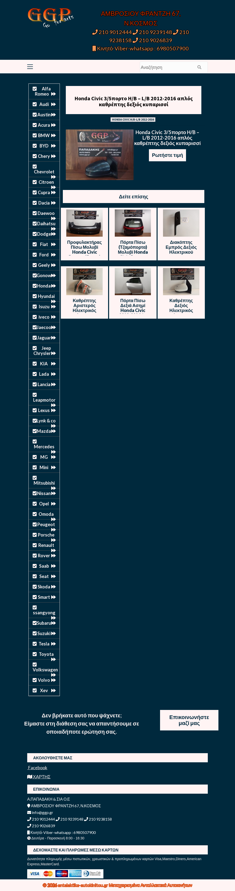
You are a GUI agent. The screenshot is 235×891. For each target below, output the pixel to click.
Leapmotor (44, 400)
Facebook (37, 767)
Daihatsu (46, 223)
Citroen (46, 182)
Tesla (44, 643)
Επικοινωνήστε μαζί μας (189, 720)
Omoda (46, 514)
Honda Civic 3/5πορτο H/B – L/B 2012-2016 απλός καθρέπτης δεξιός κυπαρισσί (133, 101)
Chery (44, 156)
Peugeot (46, 524)
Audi (44, 104)
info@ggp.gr (40, 812)
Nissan (44, 493)
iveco (44, 317)
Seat (44, 576)
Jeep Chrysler (42, 350)
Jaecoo (44, 327)
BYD (44, 145)
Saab (44, 566)
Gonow (44, 275)
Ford (44, 254)
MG (44, 457)
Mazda (44, 431)
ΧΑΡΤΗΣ (38, 776)
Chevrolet (44, 171)
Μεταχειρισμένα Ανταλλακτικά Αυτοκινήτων (150, 885)
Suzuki (43, 633)
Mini (44, 467)
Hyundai (46, 296)
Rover (44, 555)
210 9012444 (112, 32)
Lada (44, 374)
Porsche (46, 535)
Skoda (44, 586)
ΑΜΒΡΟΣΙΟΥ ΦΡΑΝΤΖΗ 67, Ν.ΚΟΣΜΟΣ (64, 805)
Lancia (44, 384)
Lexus (44, 410)
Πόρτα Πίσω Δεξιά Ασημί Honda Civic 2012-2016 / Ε (133, 308)
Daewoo (46, 213)
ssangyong (44, 612)
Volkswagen (45, 669)
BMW (44, 135)
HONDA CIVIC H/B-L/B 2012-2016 (133, 119)
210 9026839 (152, 40)
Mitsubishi (44, 483)
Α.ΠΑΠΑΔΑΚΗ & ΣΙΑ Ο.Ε (48, 799)
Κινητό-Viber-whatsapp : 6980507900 (141, 48)
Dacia (44, 203)
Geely (44, 265)
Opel (44, 503)
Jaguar (44, 337)
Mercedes (44, 446)
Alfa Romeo (43, 91)
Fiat (44, 244)
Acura (44, 125)
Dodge (44, 234)
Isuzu (44, 306)
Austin (44, 114)
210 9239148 (152, 32)
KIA (44, 363)
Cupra (44, 192)
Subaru (44, 623)
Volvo (44, 680)
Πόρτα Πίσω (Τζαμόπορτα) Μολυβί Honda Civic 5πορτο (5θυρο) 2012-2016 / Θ (133, 254)
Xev (44, 690)
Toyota (46, 654)
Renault (46, 545)
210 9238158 (98, 819)
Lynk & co (46, 420)
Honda (44, 286)
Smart (44, 597)
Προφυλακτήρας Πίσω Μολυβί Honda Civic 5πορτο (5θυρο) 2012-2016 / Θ (84, 252)
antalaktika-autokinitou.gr (83, 885)
